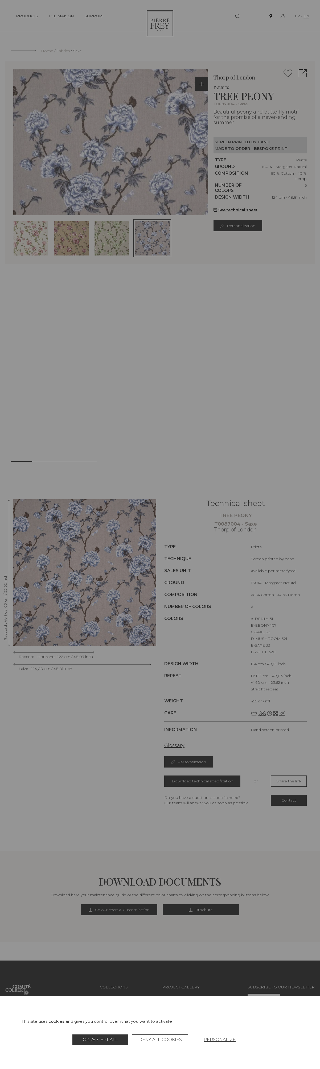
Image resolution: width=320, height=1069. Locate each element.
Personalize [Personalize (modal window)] (220, 1039)
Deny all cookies (160, 1039)
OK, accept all (100, 1039)
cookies (56, 1021)
